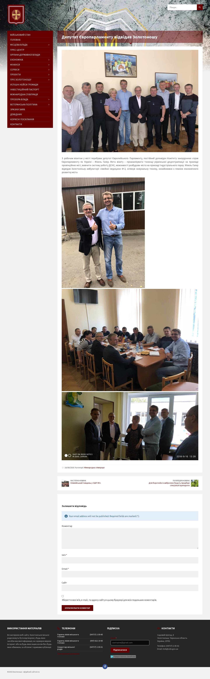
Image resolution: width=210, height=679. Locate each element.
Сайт (64, 582)
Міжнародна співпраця (94, 467)
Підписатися (120, 650)
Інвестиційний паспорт (24, 89)
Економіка (16, 59)
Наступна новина (78, 480)
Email (65, 568)
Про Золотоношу (20, 79)
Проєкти (15, 74)
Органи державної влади (25, 54)
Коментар (67, 526)
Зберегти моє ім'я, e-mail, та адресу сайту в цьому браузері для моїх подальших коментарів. (109, 599)
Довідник (16, 114)
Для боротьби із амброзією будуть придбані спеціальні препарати (169, 484)
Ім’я (64, 554)
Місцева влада (18, 44)
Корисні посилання (22, 119)
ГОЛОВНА (15, 39)
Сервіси (14, 69)
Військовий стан (20, 34)
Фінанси (15, 64)
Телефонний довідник (68, 653)
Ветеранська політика (23, 104)
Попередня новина (181, 480)
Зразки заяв (17, 109)
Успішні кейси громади (24, 84)
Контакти (16, 124)
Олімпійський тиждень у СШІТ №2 (85, 483)
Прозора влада (19, 99)
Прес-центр (17, 49)
